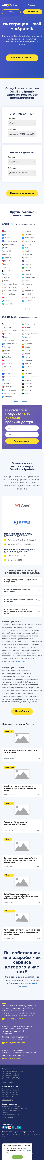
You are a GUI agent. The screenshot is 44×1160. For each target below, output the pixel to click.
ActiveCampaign (10, 241)
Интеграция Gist (8, 1096)
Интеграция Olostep (10, 1094)
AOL (6, 234)
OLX (26, 247)
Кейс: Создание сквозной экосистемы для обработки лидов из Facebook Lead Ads (21, 896)
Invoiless (28, 363)
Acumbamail (9, 244)
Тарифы (5, 1112)
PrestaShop (29, 257)
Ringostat (28, 350)
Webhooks (29, 290)
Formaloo (28, 387)
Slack (27, 281)
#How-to (8, 839)
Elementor (8, 363)
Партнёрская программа (11, 1110)
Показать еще (7, 1082)
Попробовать (22, 711)
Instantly (7, 300)
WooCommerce (10, 377)
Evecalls (7, 271)
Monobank (29, 383)
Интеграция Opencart (10, 1079)
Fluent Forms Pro (31, 377)
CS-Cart (28, 337)
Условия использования (11, 1106)
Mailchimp (28, 234)
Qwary (27, 340)
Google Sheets (10, 294)
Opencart (28, 254)
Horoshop (28, 344)
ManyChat (8, 380)
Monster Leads (10, 390)
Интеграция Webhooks (11, 1077)
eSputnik (26, 36)
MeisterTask (29, 238)
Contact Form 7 (10, 344)
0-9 (3, 1136)
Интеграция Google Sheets (12, 1071)
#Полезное (9, 731)
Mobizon (28, 244)
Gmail (17, 36)
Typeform (28, 370)
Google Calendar (10, 290)
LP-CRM (28, 231)
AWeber (7, 238)
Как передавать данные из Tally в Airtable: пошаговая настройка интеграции (21, 860)
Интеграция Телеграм (10, 1073)
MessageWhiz (30, 241)
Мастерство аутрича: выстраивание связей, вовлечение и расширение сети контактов (22, 932)
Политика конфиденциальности (14, 1108)
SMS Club (28, 271)
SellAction (28, 360)
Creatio (7, 264)
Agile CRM (8, 251)
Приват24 (28, 390)
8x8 (5, 231)
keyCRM (28, 294)
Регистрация (32, 12)
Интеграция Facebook (10, 1075)
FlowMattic (8, 373)
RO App (28, 264)
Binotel (7, 261)
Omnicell (28, 251)
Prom (27, 261)
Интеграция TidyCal (9, 1092)
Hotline (7, 350)
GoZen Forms (9, 393)
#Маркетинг (9, 767)
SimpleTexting (30, 277)
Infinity (27, 353)
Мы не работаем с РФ (10, 1114)
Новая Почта (30, 297)
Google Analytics (10, 284)
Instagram (8, 297)
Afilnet (6, 247)
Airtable (7, 254)
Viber (27, 287)
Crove (6, 267)
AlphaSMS (8, 257)
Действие (12, 129)
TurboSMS (28, 284)
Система (11, 118)
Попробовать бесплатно (22, 58)
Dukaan (27, 357)
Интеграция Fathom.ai (10, 1091)
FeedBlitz (7, 277)
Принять (17, 1157)
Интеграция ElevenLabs (11, 1089)
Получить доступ (22, 441)
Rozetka (28, 267)
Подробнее (21, 661)
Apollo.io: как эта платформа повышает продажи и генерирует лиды (21, 788)
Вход (11, 12)
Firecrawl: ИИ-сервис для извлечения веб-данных (16, 823)
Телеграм (28, 300)
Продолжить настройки (22, 193)
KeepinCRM (8, 304)
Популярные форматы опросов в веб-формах (20, 751)
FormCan (7, 383)
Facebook (8, 274)
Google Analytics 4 (11, 287)
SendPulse (29, 274)
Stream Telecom (10, 367)
